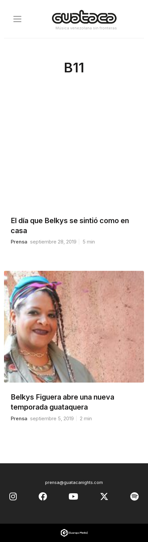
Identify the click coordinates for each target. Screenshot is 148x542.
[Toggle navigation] (17, 19)
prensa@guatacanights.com (74, 482)
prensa (19, 241)
